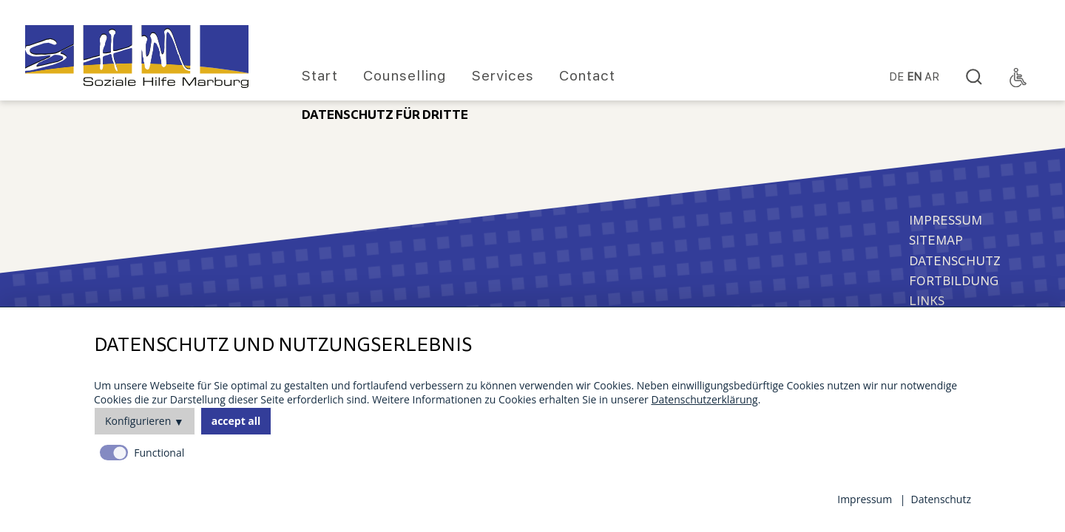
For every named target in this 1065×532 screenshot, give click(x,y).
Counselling (405, 75)
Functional (159, 453)
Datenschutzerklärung (704, 399)
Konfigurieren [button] (138, 421)
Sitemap (936, 240)
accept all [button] (236, 421)
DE (896, 77)
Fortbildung (953, 281)
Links (926, 301)
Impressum (945, 220)
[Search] (974, 77)
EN (914, 77)
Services (503, 75)
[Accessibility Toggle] (1018, 77)
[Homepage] (136, 56)
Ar (931, 77)
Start (320, 75)
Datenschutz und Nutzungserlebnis (283, 345)
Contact (587, 75)
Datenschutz (955, 261)
